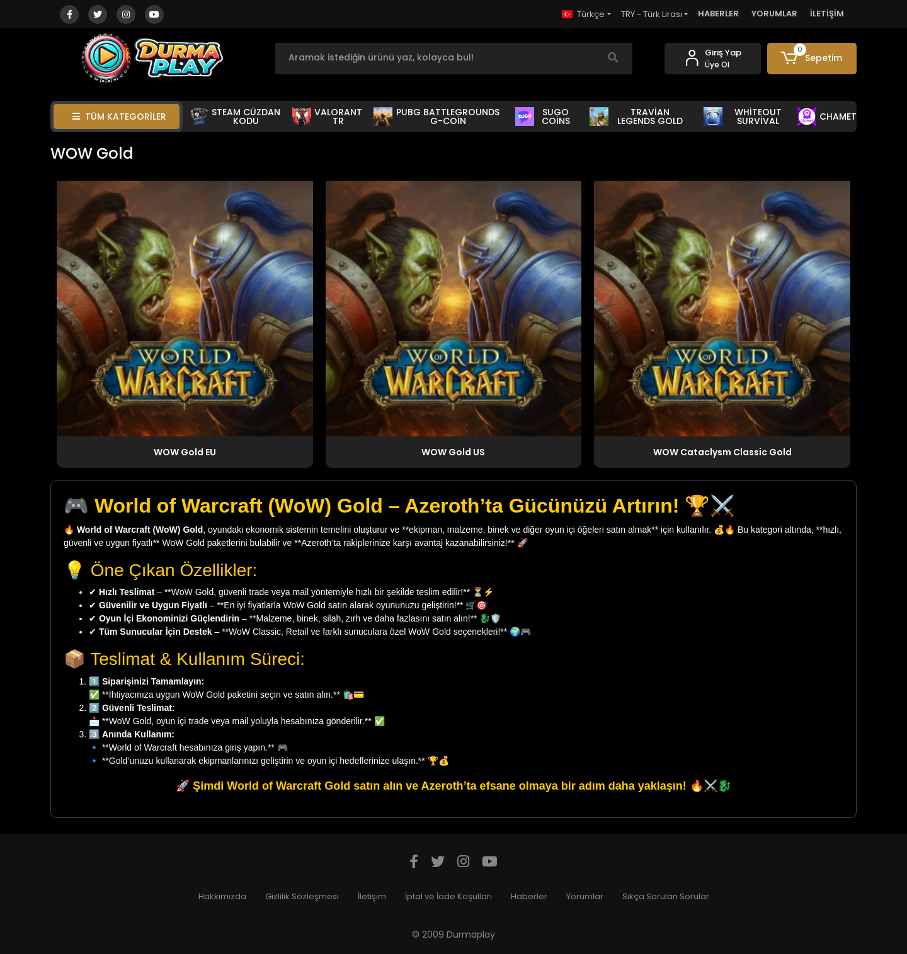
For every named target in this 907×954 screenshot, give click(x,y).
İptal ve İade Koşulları (448, 896)
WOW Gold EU (185, 452)
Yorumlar (584, 896)
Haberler (529, 896)
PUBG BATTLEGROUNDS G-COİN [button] (436, 116)
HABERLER (718, 14)
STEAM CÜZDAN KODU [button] (235, 116)
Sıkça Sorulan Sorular (665, 896)
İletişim (372, 896)
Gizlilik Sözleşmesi (302, 896)
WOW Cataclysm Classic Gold (722, 452)
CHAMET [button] (827, 116)
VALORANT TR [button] (327, 116)
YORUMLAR (774, 14)
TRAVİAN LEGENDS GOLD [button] (636, 116)
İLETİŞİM (827, 14)
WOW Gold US (453, 452)
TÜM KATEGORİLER (119, 116)
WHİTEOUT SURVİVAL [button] (743, 116)
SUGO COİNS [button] (542, 116)
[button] (812, 58)
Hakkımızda (222, 896)
